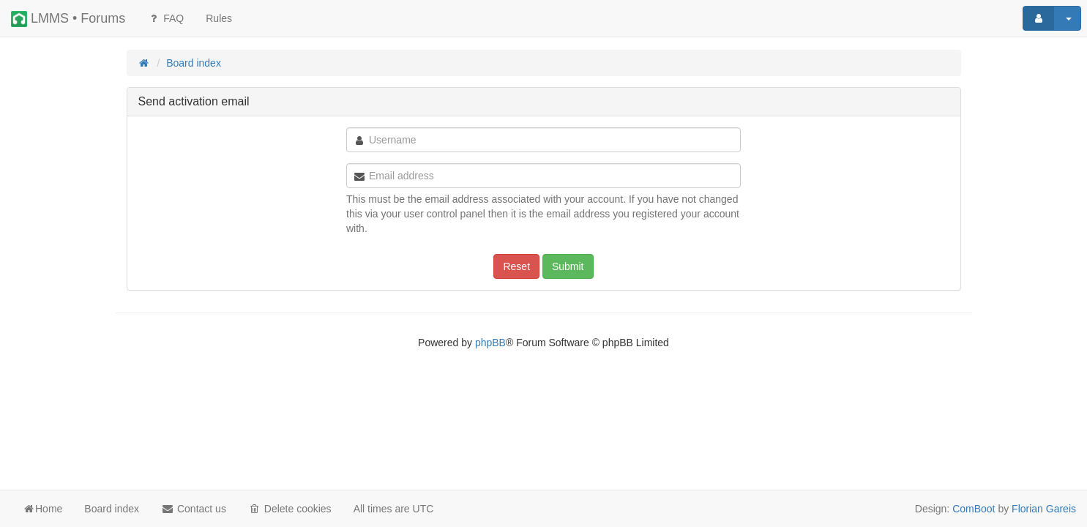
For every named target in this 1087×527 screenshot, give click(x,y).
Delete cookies (290, 509)
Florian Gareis (1044, 509)
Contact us (193, 509)
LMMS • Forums (68, 19)
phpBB (490, 342)
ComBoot (973, 509)
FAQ (165, 18)
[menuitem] (219, 18)
